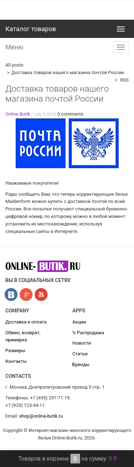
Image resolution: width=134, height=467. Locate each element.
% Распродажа (88, 332)
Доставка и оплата (25, 322)
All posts (14, 65)
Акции (79, 322)
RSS (124, 80)
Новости (82, 343)
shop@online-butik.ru (41, 416)
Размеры (15, 350)
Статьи (80, 353)
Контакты (16, 361)
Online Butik (17, 114)
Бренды (81, 364)
